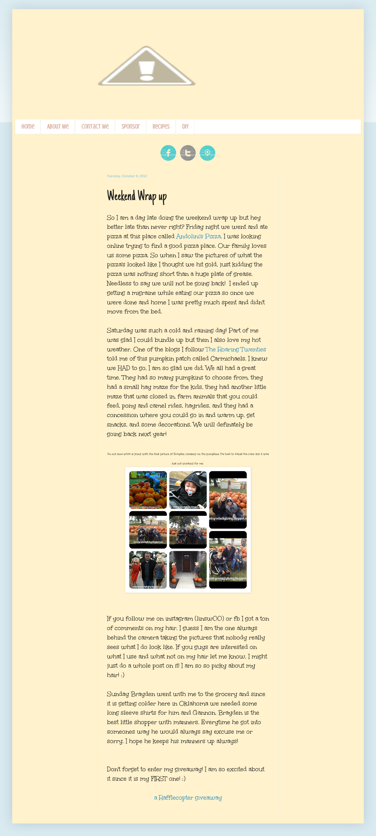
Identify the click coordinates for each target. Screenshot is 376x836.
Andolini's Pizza (198, 236)
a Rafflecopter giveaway (188, 797)
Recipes (161, 126)
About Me (57, 126)
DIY (185, 126)
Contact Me (95, 126)
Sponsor (130, 126)
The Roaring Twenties (236, 349)
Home (27, 126)
